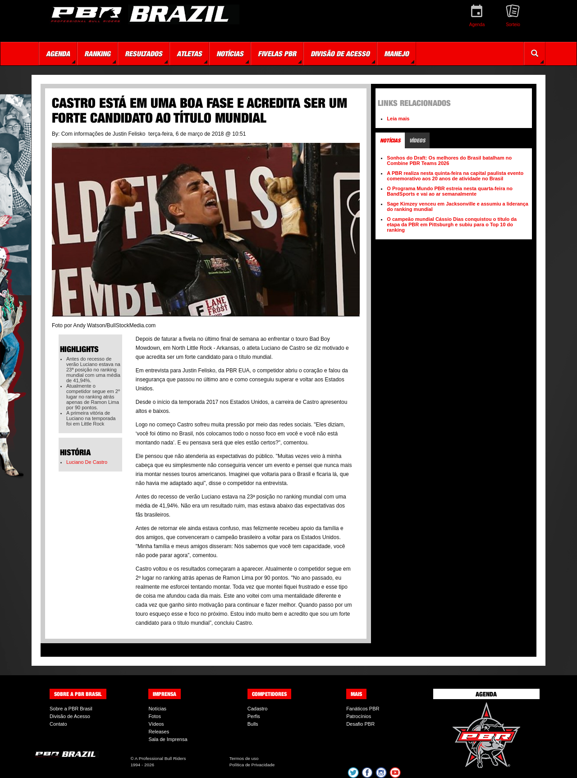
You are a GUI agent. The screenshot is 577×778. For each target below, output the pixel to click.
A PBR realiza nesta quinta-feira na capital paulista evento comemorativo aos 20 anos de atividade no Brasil (455, 175)
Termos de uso (244, 758)
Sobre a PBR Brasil (71, 708)
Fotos (154, 716)
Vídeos (156, 724)
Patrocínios (358, 716)
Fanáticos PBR (362, 708)
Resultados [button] (143, 53)
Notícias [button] (229, 53)
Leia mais (398, 118)
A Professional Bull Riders (160, 758)
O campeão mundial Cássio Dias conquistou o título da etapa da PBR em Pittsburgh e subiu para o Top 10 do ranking (452, 224)
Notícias (157, 708)
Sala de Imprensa (167, 739)
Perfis (253, 716)
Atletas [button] (189, 53)
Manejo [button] (396, 53)
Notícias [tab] (390, 140)
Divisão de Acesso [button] (340, 53)
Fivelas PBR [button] (277, 53)
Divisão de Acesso (70, 716)
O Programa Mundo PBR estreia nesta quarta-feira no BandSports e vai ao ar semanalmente (450, 191)
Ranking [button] (97, 53)
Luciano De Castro (86, 462)
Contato (58, 724)
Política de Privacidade (252, 764)
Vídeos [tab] (417, 140)
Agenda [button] (58, 53)
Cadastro (257, 708)
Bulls (252, 724)
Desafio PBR (360, 724)
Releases (158, 731)
